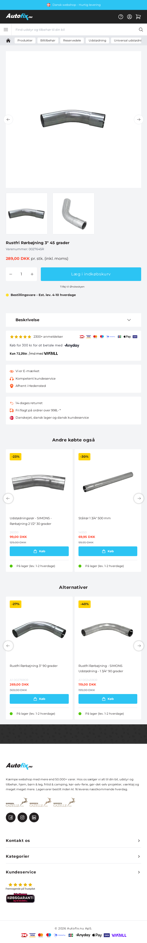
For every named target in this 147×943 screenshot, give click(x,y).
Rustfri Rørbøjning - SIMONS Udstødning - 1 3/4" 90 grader (100, 668)
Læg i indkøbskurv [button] (91, 274)
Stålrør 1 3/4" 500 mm (94, 518)
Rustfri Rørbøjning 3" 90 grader (34, 666)
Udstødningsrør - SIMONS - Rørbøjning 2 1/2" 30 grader (31, 520)
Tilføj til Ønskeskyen (72, 286)
